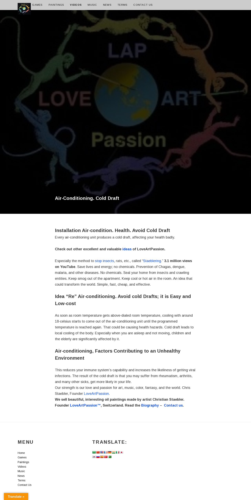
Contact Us (143, 4)
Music (92, 4)
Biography (150, 405)
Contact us (173, 405)
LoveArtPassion (96, 394)
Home (22, 4)
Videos (76, 4)
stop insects (104, 261)
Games (37, 4)
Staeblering (152, 261)
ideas (127, 249)
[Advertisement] (125, 72)
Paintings (56, 4)
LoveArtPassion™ (85, 405)
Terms (122, 4)
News (107, 4)
